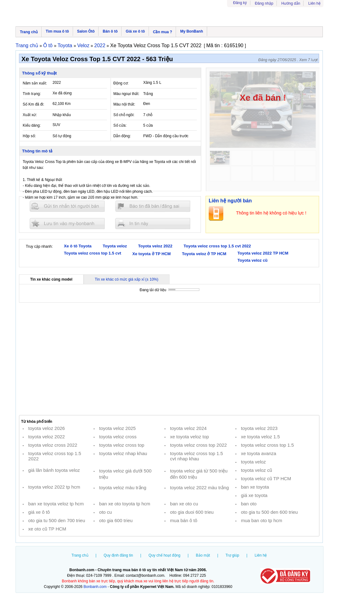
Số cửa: (120, 125)
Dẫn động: (122, 136)
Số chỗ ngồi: (124, 115)
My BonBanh (191, 31)
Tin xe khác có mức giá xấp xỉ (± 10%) (126, 279)
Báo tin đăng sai (152, 206)
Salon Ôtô (86, 31)
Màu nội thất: (124, 104)
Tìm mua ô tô (57, 31)
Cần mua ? (162, 32)
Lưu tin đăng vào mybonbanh (67, 223)
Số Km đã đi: (33, 104)
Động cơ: (121, 83)
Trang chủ (29, 32)
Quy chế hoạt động (164, 555)
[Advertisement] (169, 358)
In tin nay (152, 223)
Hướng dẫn (290, 3)
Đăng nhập (264, 3)
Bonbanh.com (95, 587)
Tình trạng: (32, 94)
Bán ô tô (110, 31)
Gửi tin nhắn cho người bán (67, 206)
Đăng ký (240, 3)
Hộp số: (29, 136)
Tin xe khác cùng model (51, 279)
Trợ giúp (232, 555)
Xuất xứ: (30, 115)
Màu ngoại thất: (126, 94)
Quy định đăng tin (118, 555)
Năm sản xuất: (35, 83)
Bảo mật (203, 555)
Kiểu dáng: (32, 125)
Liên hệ (314, 3)
